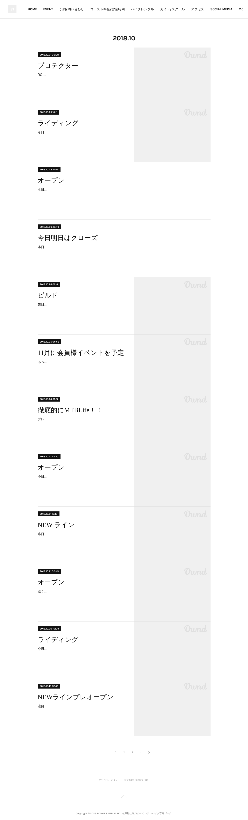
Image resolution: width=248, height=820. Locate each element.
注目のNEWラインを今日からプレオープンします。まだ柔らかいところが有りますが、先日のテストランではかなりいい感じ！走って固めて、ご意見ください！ (82, 712)
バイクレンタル (178, 9)
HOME (68, 9)
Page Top (124, 797)
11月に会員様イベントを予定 (81, 352)
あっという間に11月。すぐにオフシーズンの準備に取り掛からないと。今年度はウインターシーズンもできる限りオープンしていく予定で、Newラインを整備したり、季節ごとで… (82, 367)
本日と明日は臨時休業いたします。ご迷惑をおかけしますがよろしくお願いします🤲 (101, 247)
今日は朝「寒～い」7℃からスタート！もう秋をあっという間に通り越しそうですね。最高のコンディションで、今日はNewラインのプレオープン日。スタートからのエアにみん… (82, 654)
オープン (51, 180)
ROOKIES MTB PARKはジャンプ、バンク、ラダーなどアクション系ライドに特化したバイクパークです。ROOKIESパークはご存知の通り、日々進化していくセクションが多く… (82, 80)
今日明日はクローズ (68, 238)
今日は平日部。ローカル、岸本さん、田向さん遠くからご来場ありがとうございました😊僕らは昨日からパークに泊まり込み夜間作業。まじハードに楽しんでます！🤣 (82, 138)
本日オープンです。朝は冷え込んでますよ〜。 (72, 189)
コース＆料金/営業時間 (143, 9)
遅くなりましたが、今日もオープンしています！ (74, 591)
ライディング (58, 123)
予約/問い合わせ (107, 9)
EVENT (84, 9)
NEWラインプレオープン (76, 697)
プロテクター (58, 65)
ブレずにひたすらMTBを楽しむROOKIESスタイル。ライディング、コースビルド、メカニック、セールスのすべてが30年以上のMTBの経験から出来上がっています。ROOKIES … (82, 425)
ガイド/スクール (208, 9)
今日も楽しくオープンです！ (59, 476)
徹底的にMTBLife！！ (70, 410)
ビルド (48, 295)
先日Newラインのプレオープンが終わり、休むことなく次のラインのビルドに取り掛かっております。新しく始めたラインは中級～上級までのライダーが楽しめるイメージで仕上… (82, 310)
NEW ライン (56, 524)
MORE (231, 9)
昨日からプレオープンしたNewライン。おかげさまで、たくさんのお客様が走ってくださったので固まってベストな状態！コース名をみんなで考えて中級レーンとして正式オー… (82, 540)
